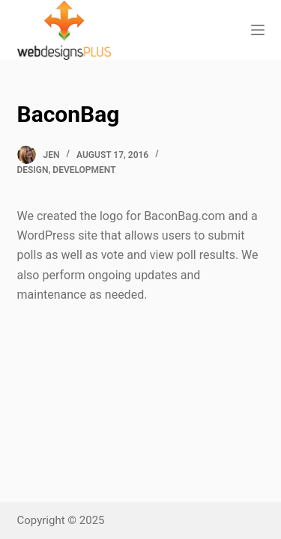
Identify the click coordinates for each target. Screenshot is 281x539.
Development (83, 170)
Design (33, 170)
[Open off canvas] (258, 30)
